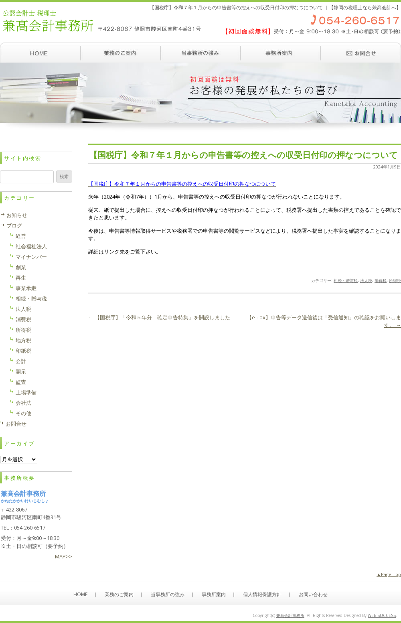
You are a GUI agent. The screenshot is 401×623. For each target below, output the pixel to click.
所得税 (395, 280)
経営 (21, 235)
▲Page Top (389, 574)
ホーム (40, 53)
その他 (23, 413)
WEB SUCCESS (382, 615)
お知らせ (16, 215)
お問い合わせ (361, 53)
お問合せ (16, 423)
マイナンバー (31, 256)
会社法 (23, 402)
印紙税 (23, 350)
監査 (21, 382)
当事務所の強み (200, 53)
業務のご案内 (120, 53)
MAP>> (63, 556)
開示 (21, 371)
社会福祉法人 (31, 246)
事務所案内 (281, 53)
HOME (80, 594)
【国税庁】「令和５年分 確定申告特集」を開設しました (159, 317)
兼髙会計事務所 (290, 615)
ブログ (14, 225)
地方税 (23, 340)
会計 (21, 361)
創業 (21, 267)
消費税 (381, 280)
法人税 (366, 280)
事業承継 (26, 288)
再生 (21, 277)
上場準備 (26, 392)
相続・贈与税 (346, 280)
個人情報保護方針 (262, 594)
